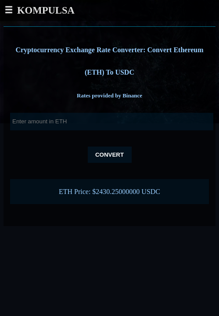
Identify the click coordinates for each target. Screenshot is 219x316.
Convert (109, 154)
